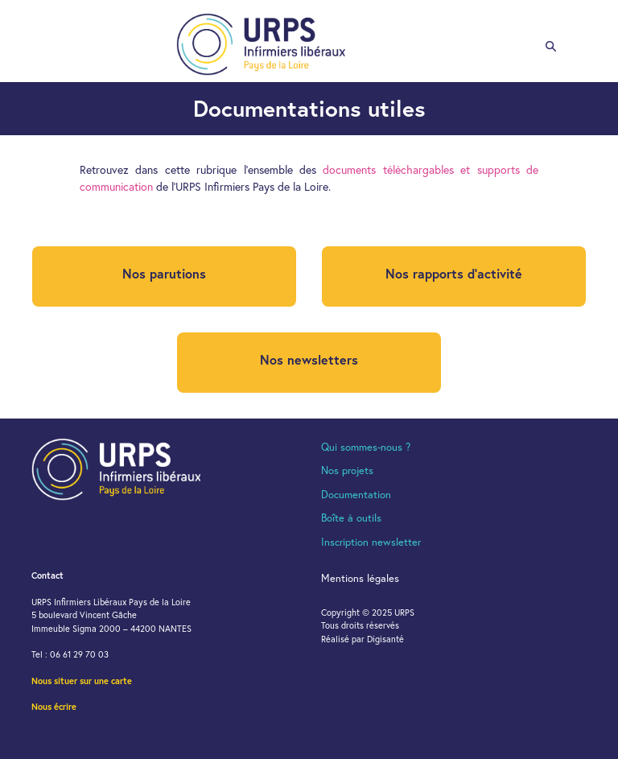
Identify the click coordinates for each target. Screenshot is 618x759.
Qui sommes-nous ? (365, 447)
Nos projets (347, 470)
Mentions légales (360, 578)
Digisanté (385, 639)
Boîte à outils (351, 518)
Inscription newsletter (371, 542)
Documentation (356, 494)
